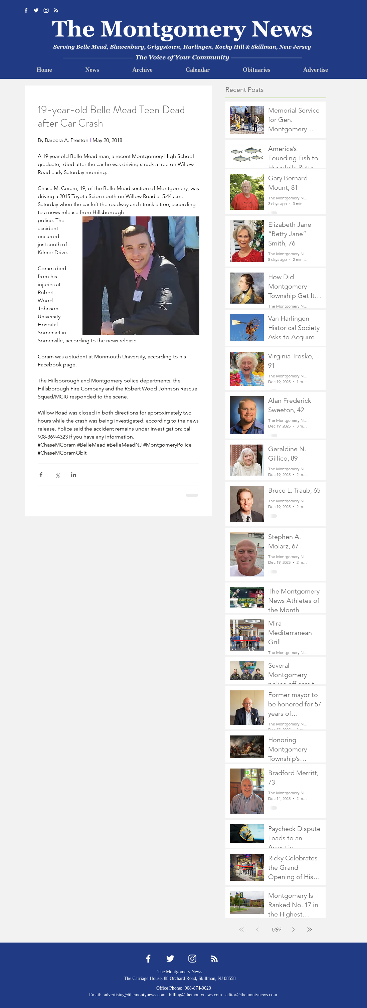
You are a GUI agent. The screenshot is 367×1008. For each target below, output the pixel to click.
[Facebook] (26, 10)
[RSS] (56, 10)
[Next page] (294, 929)
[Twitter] (36, 10)
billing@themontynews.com (195, 994)
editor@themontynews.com (251, 994)
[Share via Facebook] (41, 475)
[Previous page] (257, 929)
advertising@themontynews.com (134, 994)
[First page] (241, 929)
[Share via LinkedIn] (73, 475)
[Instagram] (46, 10)
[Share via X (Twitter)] (57, 475)
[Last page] (310, 929)
